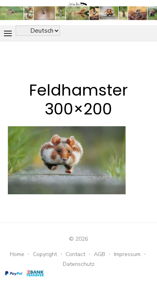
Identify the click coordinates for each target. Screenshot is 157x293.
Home (17, 254)
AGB (99, 254)
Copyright (45, 254)
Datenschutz (79, 264)
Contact (75, 254)
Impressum (127, 254)
